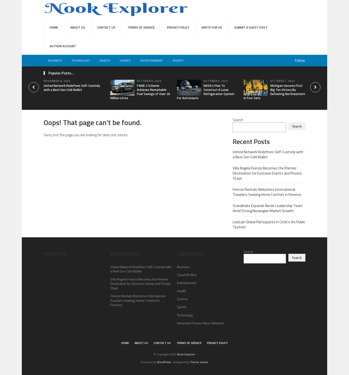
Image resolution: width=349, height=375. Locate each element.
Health (105, 60)
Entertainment (151, 60)
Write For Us (211, 27)
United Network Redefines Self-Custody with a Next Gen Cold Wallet (72, 87)
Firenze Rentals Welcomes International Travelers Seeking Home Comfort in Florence (267, 192)
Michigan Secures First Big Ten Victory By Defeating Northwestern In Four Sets (274, 91)
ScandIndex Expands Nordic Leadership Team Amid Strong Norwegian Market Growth (267, 208)
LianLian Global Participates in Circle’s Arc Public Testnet (269, 224)
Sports (178, 60)
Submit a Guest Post (251, 27)
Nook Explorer (186, 354)
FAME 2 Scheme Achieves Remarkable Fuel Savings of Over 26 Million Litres (140, 91)
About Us (77, 27)
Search (238, 120)
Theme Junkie (199, 362)
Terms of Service (141, 27)
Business (55, 60)
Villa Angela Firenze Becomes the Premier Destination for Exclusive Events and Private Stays (267, 173)
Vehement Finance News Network (200, 323)
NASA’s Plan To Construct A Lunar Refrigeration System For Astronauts (205, 91)
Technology (80, 60)
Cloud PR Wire (187, 274)
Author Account (63, 46)
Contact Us (106, 27)
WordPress (164, 362)
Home (54, 27)
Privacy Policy (178, 27)
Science (125, 60)
